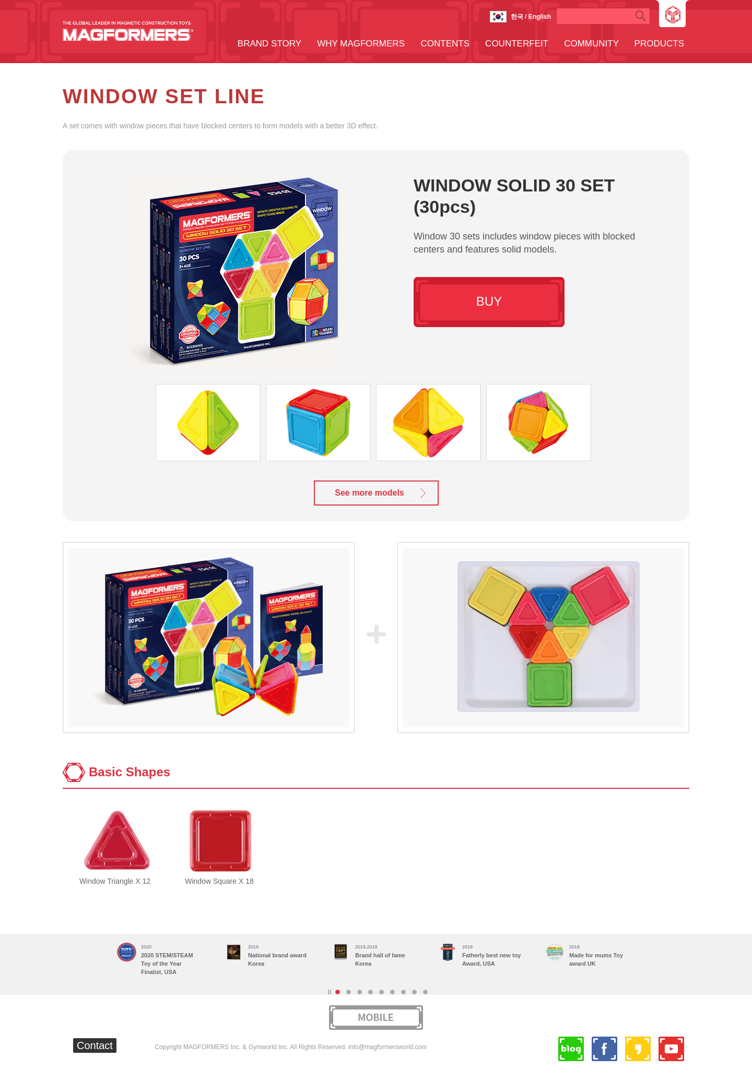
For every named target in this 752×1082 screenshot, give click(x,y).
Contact (95, 1045)
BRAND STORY (269, 44)
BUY (489, 301)
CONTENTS (445, 44)
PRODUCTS (659, 44)
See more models (369, 492)
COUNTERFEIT (516, 44)
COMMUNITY (591, 44)
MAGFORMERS (128, 31)
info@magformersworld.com (387, 1047)
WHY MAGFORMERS (361, 44)
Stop (329, 992)
